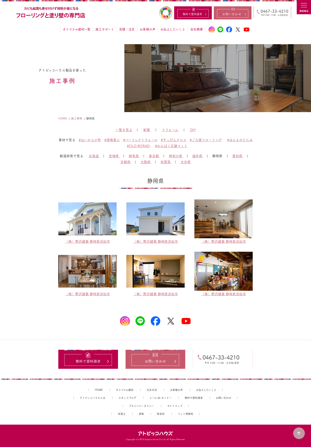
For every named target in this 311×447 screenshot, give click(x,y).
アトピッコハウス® (155, 434)
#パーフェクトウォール (140, 140)
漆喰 (141, 414)
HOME (99, 390)
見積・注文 (127, 29)
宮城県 (114, 156)
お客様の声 (147, 29)
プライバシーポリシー (141, 406)
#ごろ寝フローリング (206, 140)
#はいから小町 (90, 140)
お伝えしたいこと (172, 29)
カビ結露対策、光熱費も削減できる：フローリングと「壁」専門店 (51, 12)
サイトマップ (174, 406)
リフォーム (170, 130)
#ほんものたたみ (240, 140)
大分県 (185, 162)
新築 (147, 130)
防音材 (161, 414)
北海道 (94, 156)
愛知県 (237, 156)
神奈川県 (176, 156)
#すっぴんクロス (173, 140)
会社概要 (196, 29)
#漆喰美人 (112, 140)
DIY (193, 130)
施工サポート (104, 29)
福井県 (197, 156)
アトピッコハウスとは (92, 397)
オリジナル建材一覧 (76, 29)
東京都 (154, 156)
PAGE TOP (299, 433)
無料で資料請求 (194, 397)
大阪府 (146, 162)
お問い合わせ (223, 397)
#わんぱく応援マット (171, 146)
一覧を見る (123, 130)
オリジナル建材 (124, 390)
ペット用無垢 (185, 414)
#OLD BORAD (138, 146)
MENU (304, 7)
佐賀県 (166, 162)
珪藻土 (122, 414)
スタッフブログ (127, 397)
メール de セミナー (160, 397)
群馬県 (134, 156)
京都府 (126, 162)
